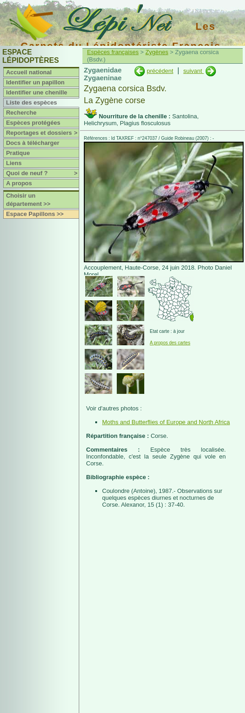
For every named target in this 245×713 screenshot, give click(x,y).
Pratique (18, 152)
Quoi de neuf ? (42, 173)
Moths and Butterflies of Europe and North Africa (166, 422)
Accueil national (29, 72)
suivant (193, 70)
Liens (14, 163)
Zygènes (157, 52)
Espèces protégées (33, 122)
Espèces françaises (113, 52)
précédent (160, 70)
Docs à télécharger (32, 142)
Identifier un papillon (35, 82)
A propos (19, 183)
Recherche (21, 112)
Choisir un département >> (28, 199)
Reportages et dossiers (42, 133)
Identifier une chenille (36, 92)
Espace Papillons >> (35, 213)
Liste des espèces (31, 102)
